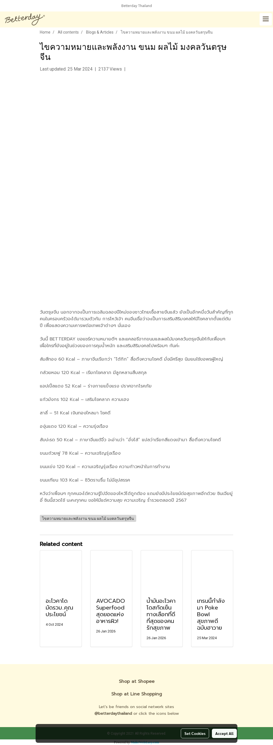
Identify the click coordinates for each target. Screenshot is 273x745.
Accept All (224, 733)
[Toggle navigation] (266, 19)
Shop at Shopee (136, 681)
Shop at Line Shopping (136, 694)
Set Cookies (194, 733)
